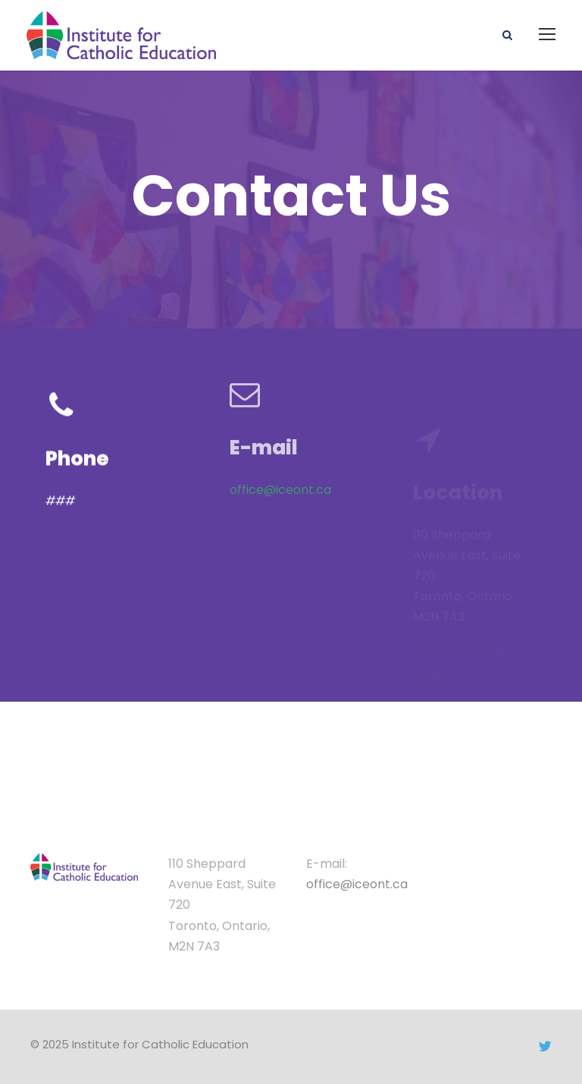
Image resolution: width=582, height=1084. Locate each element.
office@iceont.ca (280, 481)
